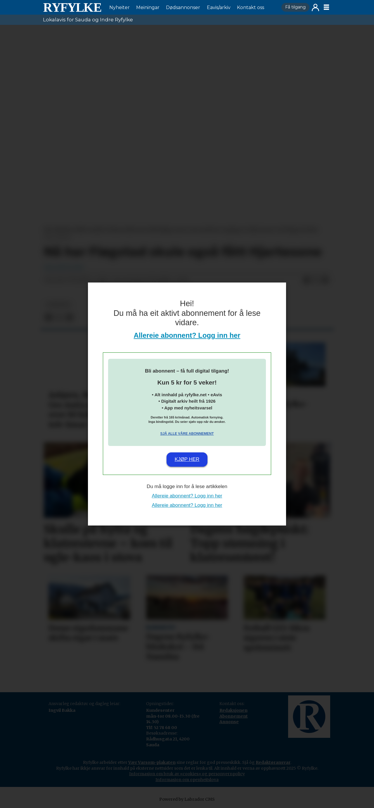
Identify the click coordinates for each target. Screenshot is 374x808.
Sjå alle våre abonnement (187, 434)
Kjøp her (187, 459)
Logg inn (315, 7)
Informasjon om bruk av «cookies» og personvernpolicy (187, 773)
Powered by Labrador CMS (187, 799)
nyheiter (58, 304)
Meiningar (148, 7)
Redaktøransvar (273, 762)
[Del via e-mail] (325, 280)
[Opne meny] (326, 7)
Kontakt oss (250, 7)
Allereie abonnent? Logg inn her (187, 335)
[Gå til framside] (72, 7)
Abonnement (233, 716)
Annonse (229, 721)
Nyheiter (119, 7)
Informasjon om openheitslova (187, 779)
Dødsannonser (183, 7)
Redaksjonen (233, 710)
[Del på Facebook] (306, 280)
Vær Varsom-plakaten (152, 762)
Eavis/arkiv (219, 7)
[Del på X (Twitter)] (315, 280)
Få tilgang (295, 7)
